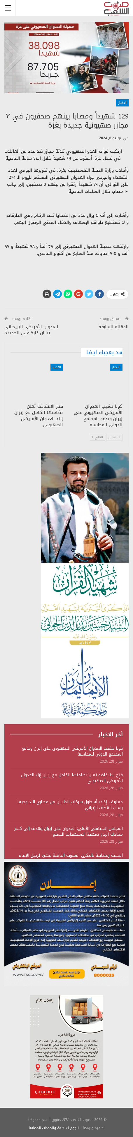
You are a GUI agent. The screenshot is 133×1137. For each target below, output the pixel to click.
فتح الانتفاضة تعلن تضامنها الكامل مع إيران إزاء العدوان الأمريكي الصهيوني (72, 778)
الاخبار (122, 102)
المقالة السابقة (114, 327)
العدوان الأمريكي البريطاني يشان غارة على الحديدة (31, 330)
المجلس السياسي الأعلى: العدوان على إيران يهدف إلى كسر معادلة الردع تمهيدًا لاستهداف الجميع (69, 831)
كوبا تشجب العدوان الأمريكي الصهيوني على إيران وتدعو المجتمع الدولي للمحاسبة (72, 751)
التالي (97, 437)
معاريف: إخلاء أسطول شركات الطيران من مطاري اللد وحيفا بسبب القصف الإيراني (70, 805)
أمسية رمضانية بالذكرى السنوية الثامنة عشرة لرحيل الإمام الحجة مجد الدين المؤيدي (71, 858)
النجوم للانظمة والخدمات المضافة (54, 1128)
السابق (114, 437)
